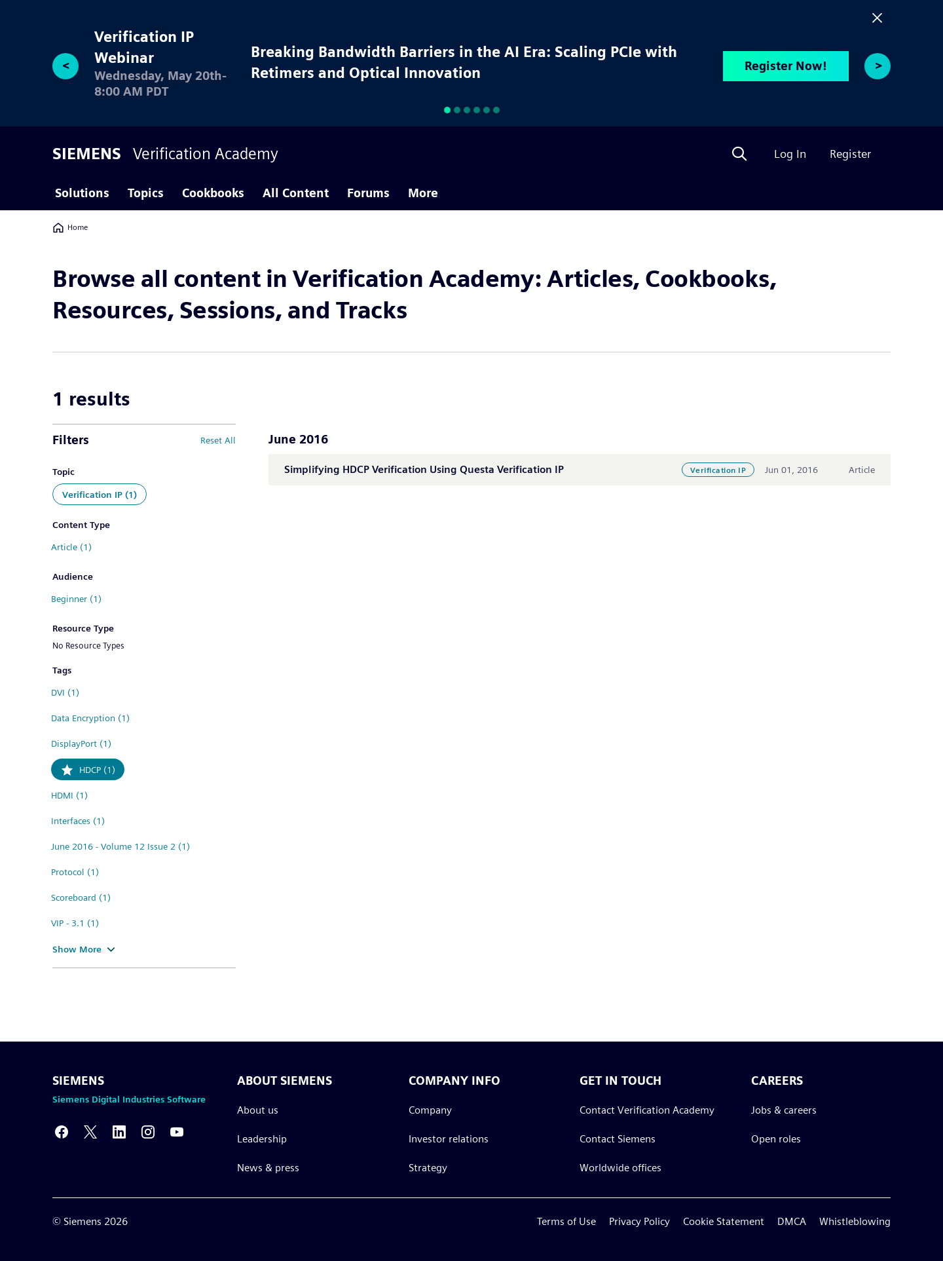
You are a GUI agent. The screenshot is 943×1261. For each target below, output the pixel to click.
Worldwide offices (620, 1167)
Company (430, 1109)
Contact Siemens (618, 1138)
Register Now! (786, 66)
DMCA (791, 1221)
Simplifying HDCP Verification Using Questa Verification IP (424, 469)
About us (257, 1109)
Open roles (776, 1138)
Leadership (262, 1138)
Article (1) (71, 547)
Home (70, 227)
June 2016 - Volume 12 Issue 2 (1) (120, 846)
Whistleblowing (855, 1221)
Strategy (428, 1167)
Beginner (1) (76, 598)
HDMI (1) (69, 795)
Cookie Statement (723, 1221)
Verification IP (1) (99, 494)
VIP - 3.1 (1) (75, 923)
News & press (268, 1167)
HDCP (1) (97, 769)
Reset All (218, 440)
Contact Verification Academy (647, 1109)
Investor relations (449, 1138)
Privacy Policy (639, 1221)
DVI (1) (65, 692)
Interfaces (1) (78, 821)
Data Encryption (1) (90, 718)
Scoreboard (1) (81, 897)
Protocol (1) (75, 872)
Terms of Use (566, 1221)
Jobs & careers (784, 1109)
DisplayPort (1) (81, 743)
